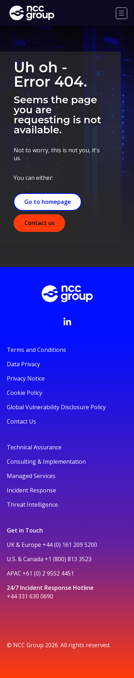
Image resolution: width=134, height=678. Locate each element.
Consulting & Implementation (46, 461)
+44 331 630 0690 (30, 596)
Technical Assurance (34, 447)
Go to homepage (47, 202)
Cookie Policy (24, 393)
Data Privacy (23, 364)
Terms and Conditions (36, 350)
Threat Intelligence (32, 504)
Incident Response (31, 490)
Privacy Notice (26, 378)
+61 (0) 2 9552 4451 (48, 573)
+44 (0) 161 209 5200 (70, 545)
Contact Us (21, 421)
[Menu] (121, 13)
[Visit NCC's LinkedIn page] (67, 321)
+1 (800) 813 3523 (68, 559)
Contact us (39, 223)
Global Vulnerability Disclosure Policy (56, 407)
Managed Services (31, 476)
